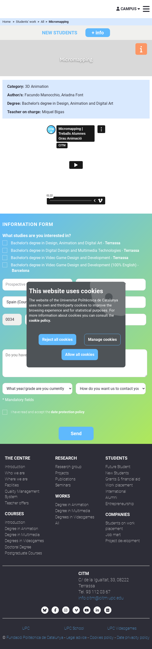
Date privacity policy (133, 637)
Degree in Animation (21, 528)
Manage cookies (102, 339)
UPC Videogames (122, 628)
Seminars (63, 485)
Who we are (15, 473)
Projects (62, 473)
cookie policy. (40, 320)
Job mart (113, 534)
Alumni (111, 497)
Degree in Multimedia (22, 534)
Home (6, 21)
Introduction (15, 466)
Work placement (119, 485)
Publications (65, 479)
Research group (68, 466)
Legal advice (76, 637)
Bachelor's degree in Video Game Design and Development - (69, 257)
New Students (117, 473)
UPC (26, 628)
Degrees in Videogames (24, 540)
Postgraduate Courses (23, 553)
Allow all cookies (79, 354)
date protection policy (67, 412)
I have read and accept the (47, 412)
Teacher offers (17, 503)
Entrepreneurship (119, 503)
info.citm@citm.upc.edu (101, 597)
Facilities (12, 485)
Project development (122, 540)
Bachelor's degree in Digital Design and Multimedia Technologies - (75, 250)
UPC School (74, 628)
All (43, 21)
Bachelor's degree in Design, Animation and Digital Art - (65, 243)
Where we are (16, 479)
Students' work (26, 21)
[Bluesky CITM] (44, 610)
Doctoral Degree (18, 547)
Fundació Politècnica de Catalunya (35, 637)
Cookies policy (102, 637)
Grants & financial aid (122, 479)
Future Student (117, 466)
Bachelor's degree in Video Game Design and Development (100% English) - (74, 268)
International (115, 491)
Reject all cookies (57, 339)
